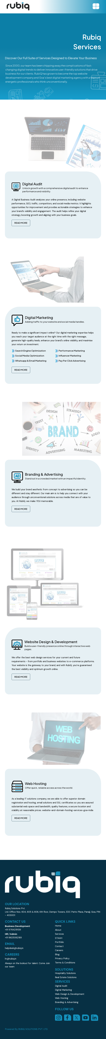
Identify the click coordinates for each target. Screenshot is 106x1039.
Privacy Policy (62, 958)
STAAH (58, 938)
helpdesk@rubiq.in (14, 948)
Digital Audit (61, 985)
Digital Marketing (63, 989)
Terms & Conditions (65, 962)
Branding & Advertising (66, 1002)
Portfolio (59, 942)
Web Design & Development (69, 994)
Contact (59, 946)
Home (58, 925)
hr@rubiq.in (10, 958)
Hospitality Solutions (65, 973)
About (58, 929)
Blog (57, 954)
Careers (59, 950)
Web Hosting (61, 998)
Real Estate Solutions (65, 977)
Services (59, 933)
